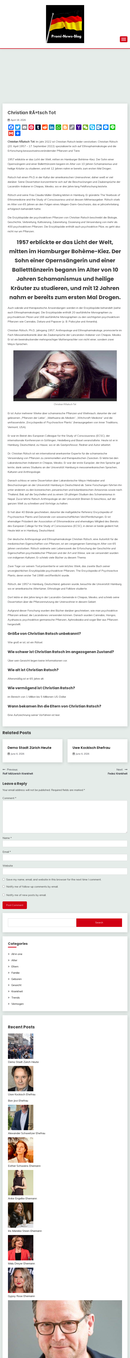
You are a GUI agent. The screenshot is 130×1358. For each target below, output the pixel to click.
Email (7, 851)
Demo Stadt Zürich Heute (29, 747)
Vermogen (17, 1003)
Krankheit (17, 991)
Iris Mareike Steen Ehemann (25, 1230)
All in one (16, 954)
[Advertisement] (65, 74)
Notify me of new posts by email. (26, 895)
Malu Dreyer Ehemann (21, 1263)
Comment (9, 798)
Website (8, 865)
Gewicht (16, 985)
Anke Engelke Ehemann (22, 1198)
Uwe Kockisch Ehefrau (91, 747)
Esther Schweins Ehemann (24, 1165)
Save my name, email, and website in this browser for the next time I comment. (53, 879)
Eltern (14, 966)
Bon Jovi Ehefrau (18, 1100)
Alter (14, 960)
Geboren (16, 979)
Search (99, 922)
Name (7, 838)
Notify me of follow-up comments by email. (32, 886)
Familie (15, 972)
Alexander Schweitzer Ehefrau (26, 1133)
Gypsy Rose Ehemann (21, 1296)
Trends (15, 997)
